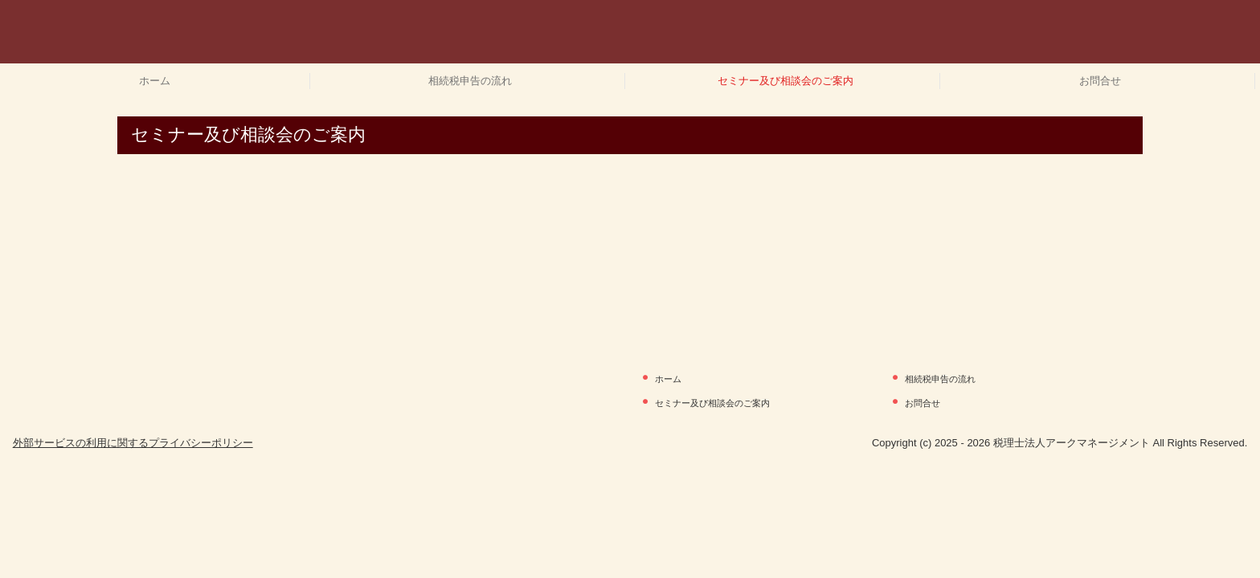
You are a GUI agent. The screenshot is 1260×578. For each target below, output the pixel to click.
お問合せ (1100, 81)
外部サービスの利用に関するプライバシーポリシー (133, 443)
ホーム (154, 81)
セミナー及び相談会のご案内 (785, 81)
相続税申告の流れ (470, 81)
